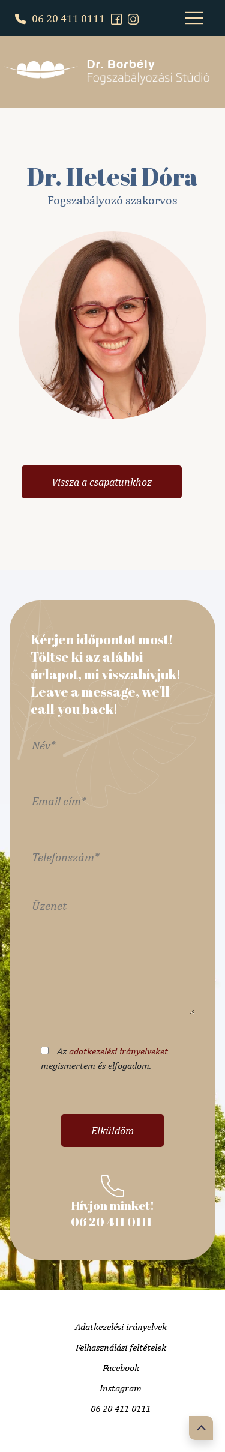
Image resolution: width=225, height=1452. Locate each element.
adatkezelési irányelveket (118, 1051)
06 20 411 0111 (60, 18)
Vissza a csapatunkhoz (102, 482)
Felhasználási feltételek (121, 1347)
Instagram (121, 1388)
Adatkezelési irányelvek (121, 1327)
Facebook (121, 1367)
